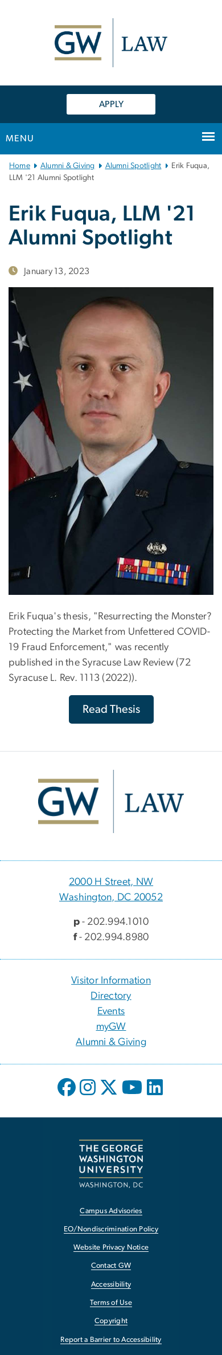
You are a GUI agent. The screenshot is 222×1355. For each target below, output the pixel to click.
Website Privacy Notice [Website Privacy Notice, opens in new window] (111, 1247)
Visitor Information (111, 981)
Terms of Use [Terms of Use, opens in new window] (111, 1303)
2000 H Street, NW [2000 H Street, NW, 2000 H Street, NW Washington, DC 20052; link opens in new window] (111, 882)
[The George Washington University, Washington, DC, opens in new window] (111, 1164)
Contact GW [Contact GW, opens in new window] (111, 1266)
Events (111, 1011)
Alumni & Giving (67, 166)
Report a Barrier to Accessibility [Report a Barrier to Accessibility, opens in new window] (110, 1340)
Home (19, 166)
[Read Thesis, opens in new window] (111, 709)
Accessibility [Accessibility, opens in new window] (111, 1284)
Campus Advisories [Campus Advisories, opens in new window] (111, 1211)
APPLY (111, 104)
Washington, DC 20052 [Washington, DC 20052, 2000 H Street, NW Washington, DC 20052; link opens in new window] (111, 897)
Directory (111, 996)
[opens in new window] (67, 1095)
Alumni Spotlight (133, 166)
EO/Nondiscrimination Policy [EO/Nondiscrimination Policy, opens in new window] (111, 1229)
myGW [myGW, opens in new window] (111, 1027)
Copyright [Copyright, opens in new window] (111, 1321)
